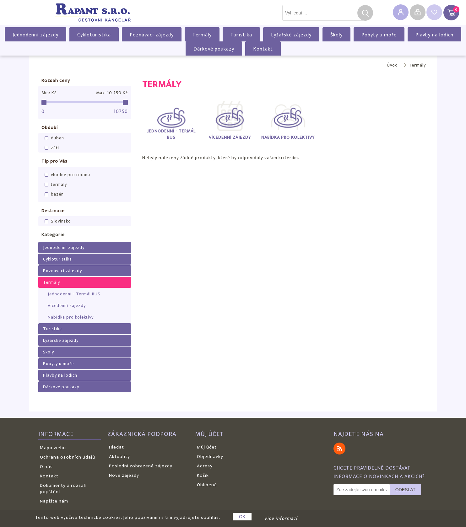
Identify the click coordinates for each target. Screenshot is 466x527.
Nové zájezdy (124, 475)
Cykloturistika (94, 35)
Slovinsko (61, 221)
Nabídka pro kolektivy (71, 317)
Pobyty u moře (379, 35)
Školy (336, 35)
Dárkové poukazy (213, 49)
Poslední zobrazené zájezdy (140, 466)
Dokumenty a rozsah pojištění (63, 488)
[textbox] (323, 13)
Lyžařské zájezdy (291, 35)
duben (57, 138)
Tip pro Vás (54, 161)
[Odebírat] (361, 489)
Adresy (205, 466)
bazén (57, 194)
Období (49, 128)
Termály (202, 35)
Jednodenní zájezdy (35, 35)
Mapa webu (53, 448)
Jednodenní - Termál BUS (74, 294)
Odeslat (405, 489)
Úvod (392, 65)
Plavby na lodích (434, 35)
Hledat (365, 13)
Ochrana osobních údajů (67, 457)
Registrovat (401, 12)
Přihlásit (417, 12)
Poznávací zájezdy (152, 35)
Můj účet (207, 447)
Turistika (241, 35)
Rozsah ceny (55, 80)
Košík (203, 475)
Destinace (53, 211)
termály (59, 184)
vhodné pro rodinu (70, 174)
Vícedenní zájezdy (67, 305)
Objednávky (210, 456)
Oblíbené (207, 485)
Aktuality (119, 456)
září (55, 147)
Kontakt (263, 49)
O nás (46, 467)
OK (242, 516)
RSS (339, 448)
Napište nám (54, 501)
